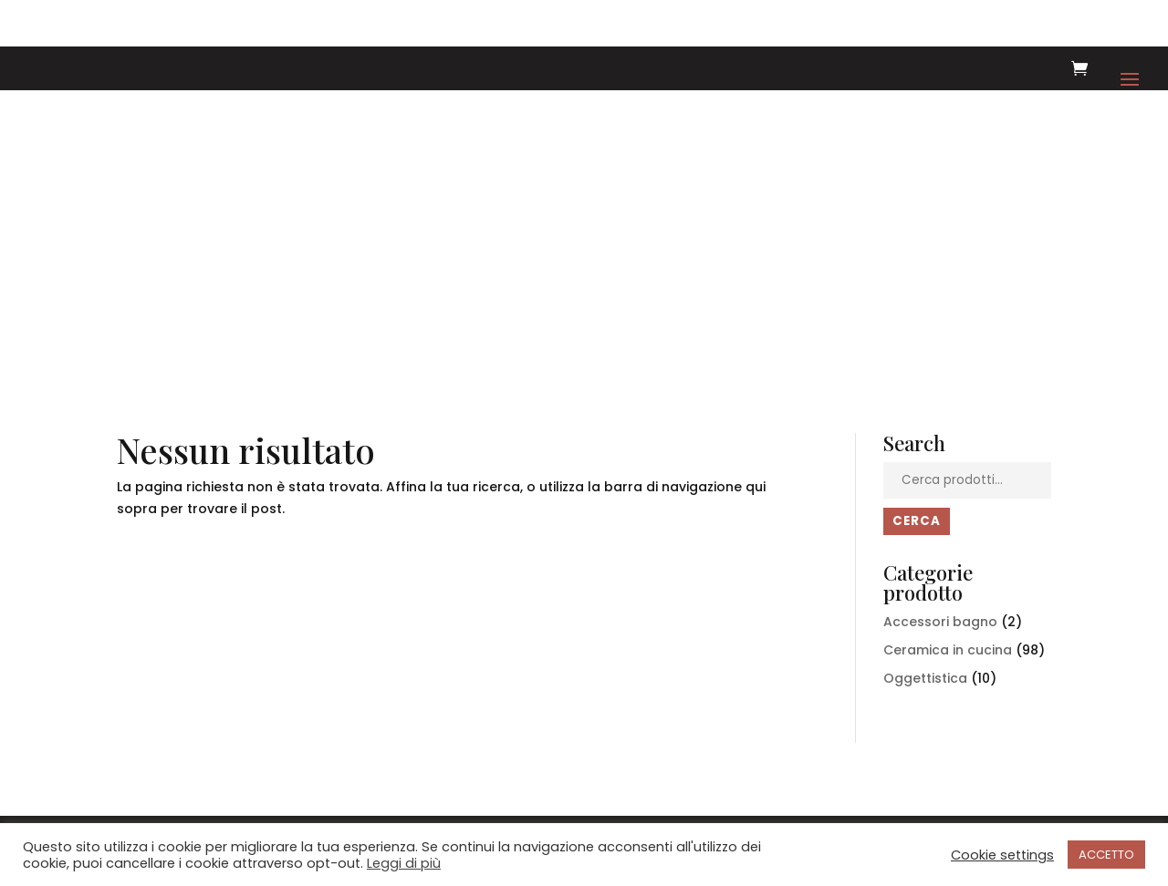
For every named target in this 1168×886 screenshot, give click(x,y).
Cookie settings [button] (1002, 855)
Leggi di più (404, 863)
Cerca (916, 521)
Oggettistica (925, 678)
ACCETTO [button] (1106, 854)
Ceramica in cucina (947, 650)
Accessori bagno (940, 622)
